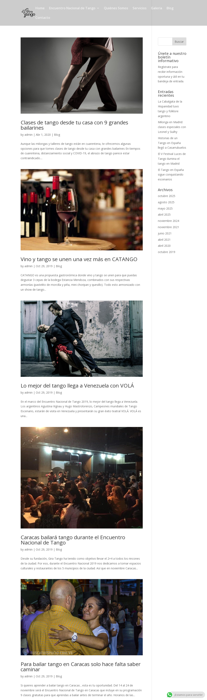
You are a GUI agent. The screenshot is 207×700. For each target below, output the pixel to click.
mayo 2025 (165, 208)
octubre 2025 (166, 196)
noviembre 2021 (168, 227)
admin (28, 135)
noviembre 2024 (168, 221)
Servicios (140, 8)
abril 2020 (164, 246)
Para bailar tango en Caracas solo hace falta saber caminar (80, 666)
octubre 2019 (166, 252)
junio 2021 (165, 233)
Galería (156, 8)
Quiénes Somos (116, 8)
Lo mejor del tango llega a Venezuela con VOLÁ (77, 385)
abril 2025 (164, 214)
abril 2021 (164, 239)
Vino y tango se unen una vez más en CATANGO (79, 259)
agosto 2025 (166, 202)
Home (40, 8)
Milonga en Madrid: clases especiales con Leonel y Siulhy (172, 127)
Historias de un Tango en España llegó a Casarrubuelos (172, 143)
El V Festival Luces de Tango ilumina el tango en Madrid (172, 158)
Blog (170, 8)
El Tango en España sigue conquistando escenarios (171, 174)
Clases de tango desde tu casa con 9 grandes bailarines (74, 125)
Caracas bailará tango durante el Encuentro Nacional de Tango (73, 540)
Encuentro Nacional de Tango (72, 8)
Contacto (42, 18)
